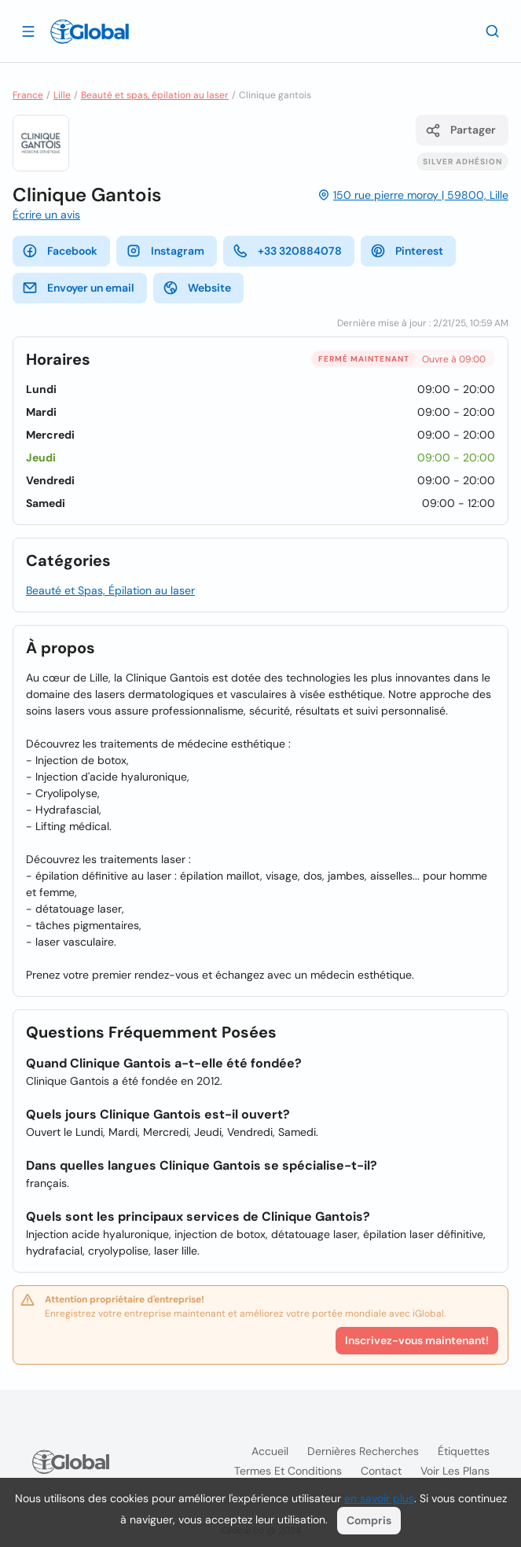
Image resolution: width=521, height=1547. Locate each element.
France (28, 95)
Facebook (59, 251)
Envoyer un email (78, 288)
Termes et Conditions (288, 1471)
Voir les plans (455, 1471)
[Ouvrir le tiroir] (28, 30)
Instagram (165, 251)
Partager (460, 130)
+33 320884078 (287, 251)
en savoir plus (379, 1498)
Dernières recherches (363, 1451)
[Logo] (89, 31)
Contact (381, 1471)
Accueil (269, 1451)
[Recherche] (492, 30)
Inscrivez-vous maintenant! (417, 1340)
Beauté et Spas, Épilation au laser (110, 590)
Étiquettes (464, 1451)
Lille (62, 95)
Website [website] (197, 288)
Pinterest (406, 251)
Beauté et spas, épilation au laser (155, 95)
